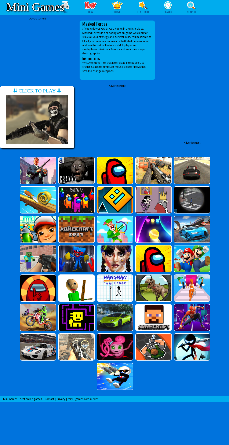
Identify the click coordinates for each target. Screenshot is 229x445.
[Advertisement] (37, 47)
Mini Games (35, 6)
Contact (49, 399)
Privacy (61, 399)
